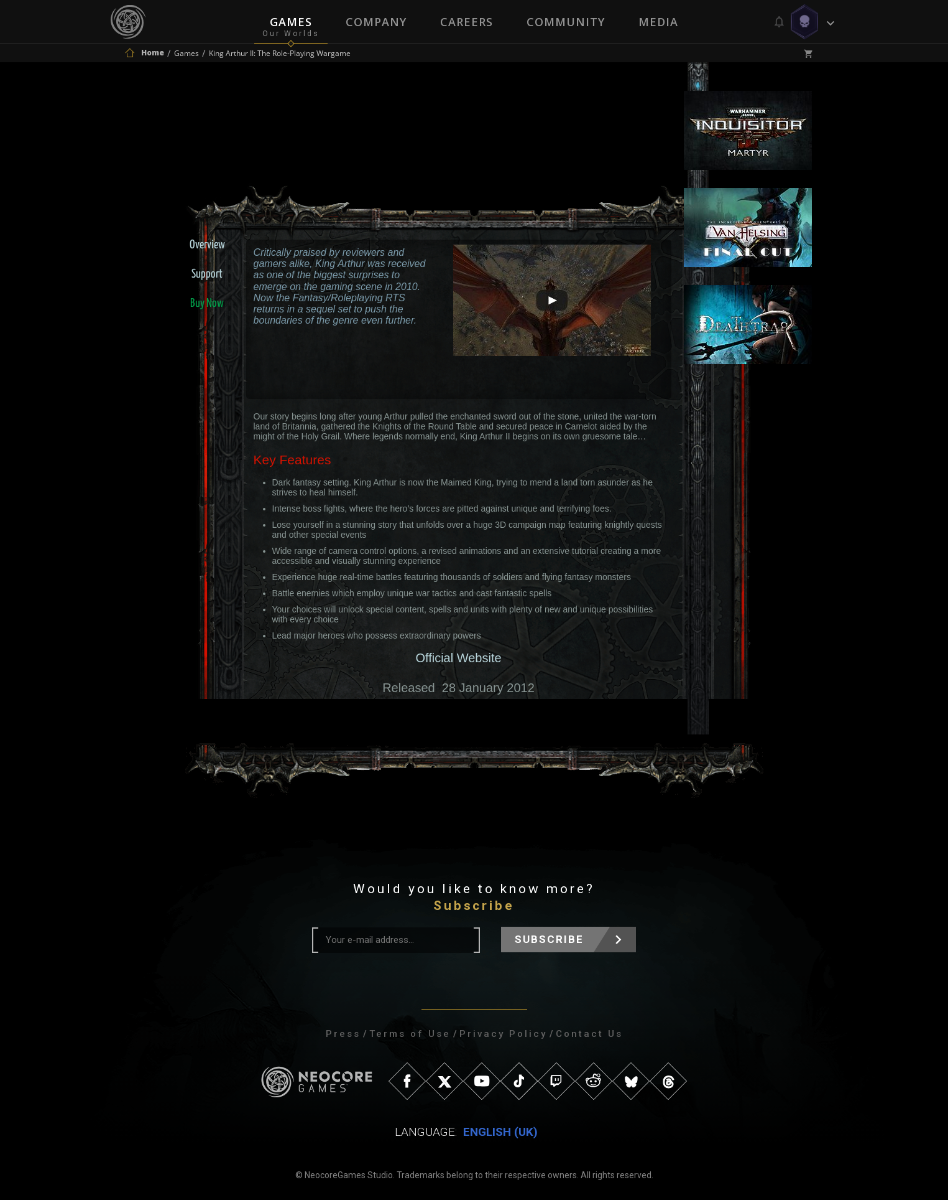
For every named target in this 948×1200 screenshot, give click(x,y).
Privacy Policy (503, 1033)
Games (291, 21)
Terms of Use (410, 1033)
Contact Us (589, 1033)
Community (566, 21)
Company (376, 21)
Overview (207, 245)
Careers (466, 21)
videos (479, 370)
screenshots (552, 370)
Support (207, 274)
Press (343, 1033)
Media (658, 21)
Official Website (458, 658)
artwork (625, 370)
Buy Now (207, 303)
